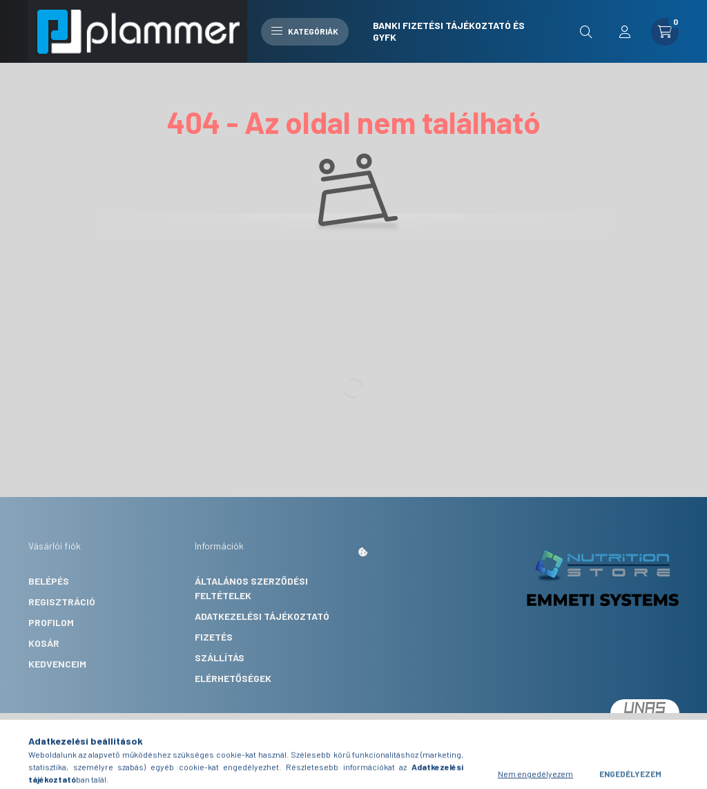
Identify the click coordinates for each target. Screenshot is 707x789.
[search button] (586, 32)
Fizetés (214, 637)
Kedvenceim (57, 664)
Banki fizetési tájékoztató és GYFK (449, 30)
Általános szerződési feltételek (251, 588)
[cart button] (665, 32)
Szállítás (219, 657)
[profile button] (625, 32)
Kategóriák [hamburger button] (304, 31)
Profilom (51, 622)
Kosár (43, 643)
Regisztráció (61, 601)
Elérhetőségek (233, 678)
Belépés (48, 581)
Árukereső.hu (308, 747)
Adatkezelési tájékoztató (262, 616)
